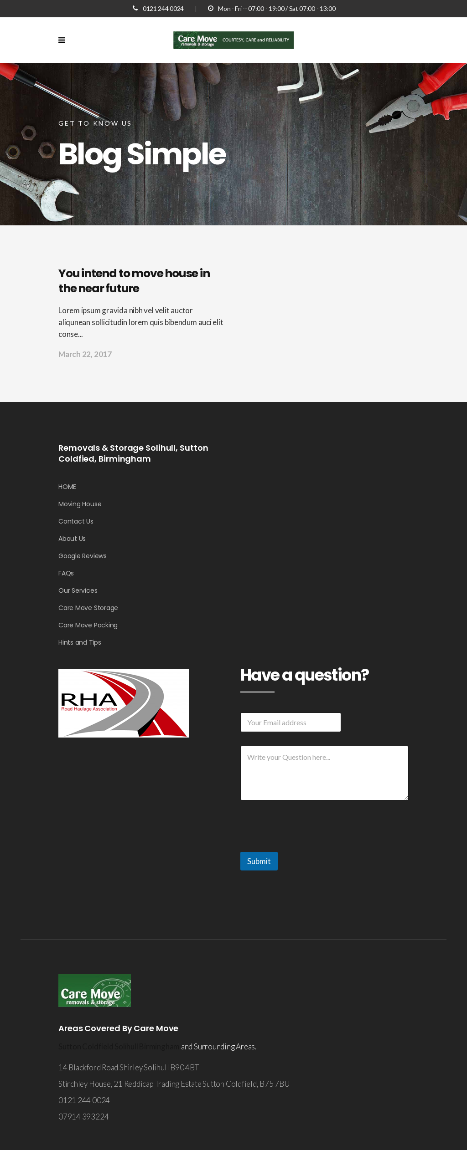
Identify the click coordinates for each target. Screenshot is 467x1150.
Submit (259, 861)
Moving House (79, 504)
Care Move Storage (88, 607)
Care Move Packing (88, 625)
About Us (72, 538)
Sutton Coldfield (86, 1046)
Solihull (126, 1046)
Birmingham (159, 1046)
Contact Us (75, 521)
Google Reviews (82, 555)
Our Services (77, 590)
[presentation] (309, 846)
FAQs (66, 573)
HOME (67, 486)
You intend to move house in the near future (134, 280)
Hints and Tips (79, 642)
